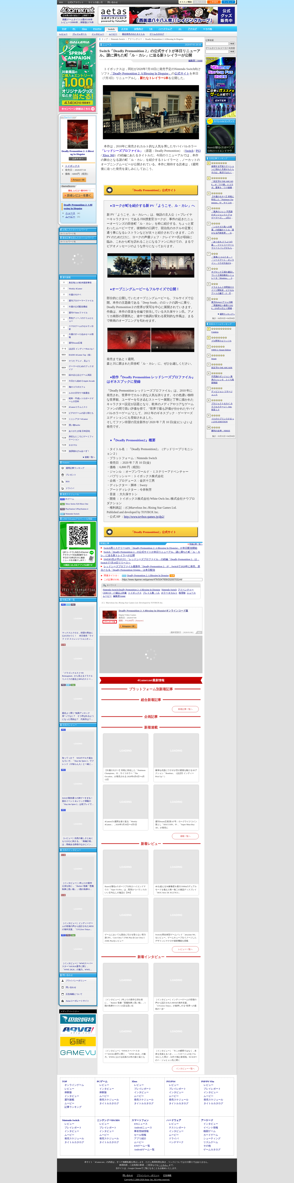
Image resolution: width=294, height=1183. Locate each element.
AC (180, 29)
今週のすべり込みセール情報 (81, 335)
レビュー (63, 34)
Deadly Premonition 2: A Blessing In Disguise (78, 153)
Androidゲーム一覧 (144, 1149)
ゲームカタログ (157, 34)
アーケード (207, 1120)
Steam (214, 358)
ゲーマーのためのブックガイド (81, 368)
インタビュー (98, 34)
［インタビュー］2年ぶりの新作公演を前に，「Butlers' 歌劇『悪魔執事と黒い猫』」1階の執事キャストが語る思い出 (78, 886)
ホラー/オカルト (169, 593)
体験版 (68, 1092)
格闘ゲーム (209, 1131)
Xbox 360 (108, 155)
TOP (64, 29)
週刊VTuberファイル (78, 312)
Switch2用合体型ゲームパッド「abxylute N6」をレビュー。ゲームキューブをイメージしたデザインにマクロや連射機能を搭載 (176, 937)
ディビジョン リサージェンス (221, 393)
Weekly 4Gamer (75, 288)
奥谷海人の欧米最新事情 (80, 282)
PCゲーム (69, 499)
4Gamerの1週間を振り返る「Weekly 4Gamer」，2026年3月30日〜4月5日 (121, 823)
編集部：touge (195, 60)
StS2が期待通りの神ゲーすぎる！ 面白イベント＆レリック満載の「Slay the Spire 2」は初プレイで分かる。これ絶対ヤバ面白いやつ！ (78, 801)
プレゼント (71, 474)
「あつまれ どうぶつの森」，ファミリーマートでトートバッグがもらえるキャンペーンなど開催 (222, 245)
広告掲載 (167, 1175)
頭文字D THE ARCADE (221, 367)
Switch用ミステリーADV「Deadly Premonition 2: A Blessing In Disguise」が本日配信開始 (150, 548)
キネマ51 (73, 445)
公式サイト (181, 73)
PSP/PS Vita (207, 1081)
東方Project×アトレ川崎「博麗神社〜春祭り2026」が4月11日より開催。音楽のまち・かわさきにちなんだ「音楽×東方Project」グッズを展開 (222, 305)
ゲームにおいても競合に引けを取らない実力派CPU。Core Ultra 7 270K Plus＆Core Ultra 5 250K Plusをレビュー (125, 937)
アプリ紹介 (140, 1138)
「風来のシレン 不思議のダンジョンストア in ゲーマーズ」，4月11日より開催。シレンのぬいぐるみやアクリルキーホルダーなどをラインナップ (222, 214)
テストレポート (177, 1127)
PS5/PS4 (97, 29)
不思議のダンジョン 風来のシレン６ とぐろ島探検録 (222, 379)
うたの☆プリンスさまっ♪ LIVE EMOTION (222, 420)
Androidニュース (143, 1127)
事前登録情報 (141, 1131)
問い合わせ (112, 2)
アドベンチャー (186, 589)
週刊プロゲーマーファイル (81, 300)
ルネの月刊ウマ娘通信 (79, 393)
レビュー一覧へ (185, 949)
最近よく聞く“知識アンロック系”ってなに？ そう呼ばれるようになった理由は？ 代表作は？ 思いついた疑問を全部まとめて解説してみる (78, 716)
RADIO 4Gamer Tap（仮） (80, 355)
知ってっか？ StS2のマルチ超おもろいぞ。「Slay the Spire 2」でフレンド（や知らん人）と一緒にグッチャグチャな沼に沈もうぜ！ (78, 761)
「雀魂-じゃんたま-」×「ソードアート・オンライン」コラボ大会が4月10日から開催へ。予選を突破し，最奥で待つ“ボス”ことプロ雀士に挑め (222, 260)
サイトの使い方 (95, 2)
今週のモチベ (75, 294)
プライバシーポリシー (76, 980)
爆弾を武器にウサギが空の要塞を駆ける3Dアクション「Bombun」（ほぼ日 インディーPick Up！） (176, 773)
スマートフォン (140, 1120)
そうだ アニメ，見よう (79, 361)
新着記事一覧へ (185, 709)
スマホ (124, 29)
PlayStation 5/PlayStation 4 (76, 509)
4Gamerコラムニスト (78, 407)
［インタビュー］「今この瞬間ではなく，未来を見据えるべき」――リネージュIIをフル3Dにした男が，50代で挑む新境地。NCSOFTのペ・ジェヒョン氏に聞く (176, 1055)
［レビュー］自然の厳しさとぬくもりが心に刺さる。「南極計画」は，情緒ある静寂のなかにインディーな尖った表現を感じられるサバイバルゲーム (77, 841)
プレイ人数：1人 (151, 593)
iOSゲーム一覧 (142, 1145)
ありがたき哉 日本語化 (79, 431)
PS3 (198, 150)
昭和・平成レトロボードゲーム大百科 (81, 400)
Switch (111, 29)
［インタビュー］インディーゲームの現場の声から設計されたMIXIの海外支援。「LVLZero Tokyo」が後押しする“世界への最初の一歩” (78, 926)
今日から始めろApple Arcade (82, 381)
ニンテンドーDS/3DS (108, 1120)
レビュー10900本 (69, 22)
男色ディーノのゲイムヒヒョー (81, 319)
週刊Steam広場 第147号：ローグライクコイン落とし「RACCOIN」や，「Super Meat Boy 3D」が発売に (176, 824)
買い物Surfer (74, 425)
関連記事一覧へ (195, 544)
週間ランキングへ (227, 314)
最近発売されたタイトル (133, 34)
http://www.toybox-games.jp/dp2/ (144, 516)
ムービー (113, 34)
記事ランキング (73, 1107)
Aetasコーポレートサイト (77, 1001)
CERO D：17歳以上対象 (115, 593)
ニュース (70, 213)
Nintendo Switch (72, 514)
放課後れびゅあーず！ (79, 451)
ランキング (228, 2)
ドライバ (70, 488)
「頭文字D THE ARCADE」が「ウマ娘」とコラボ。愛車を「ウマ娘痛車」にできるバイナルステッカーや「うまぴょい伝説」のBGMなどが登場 (222, 184)
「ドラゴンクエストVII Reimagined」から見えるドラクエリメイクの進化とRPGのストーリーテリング (77, 676)
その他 (207, 1145)
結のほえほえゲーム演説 (80, 375)
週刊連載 (69, 1099)
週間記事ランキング (75, 468)
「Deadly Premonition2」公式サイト (153, 190)
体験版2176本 (87, 22)
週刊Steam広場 (75, 343)
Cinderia (214, 332)
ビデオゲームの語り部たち (81, 413)
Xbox (84, 29)
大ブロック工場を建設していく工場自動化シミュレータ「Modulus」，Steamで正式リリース (222, 275)
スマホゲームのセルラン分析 (81, 327)
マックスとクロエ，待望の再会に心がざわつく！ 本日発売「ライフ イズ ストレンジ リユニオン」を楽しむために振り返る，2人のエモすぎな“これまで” (78, 636)
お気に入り (199, 2)
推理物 (182, 593)
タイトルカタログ (109, 1103)
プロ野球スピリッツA (221, 341)
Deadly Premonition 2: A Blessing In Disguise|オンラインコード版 (153, 610)
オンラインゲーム (74, 1085)
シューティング (211, 1138)
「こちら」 (163, 1165)
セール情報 (140, 1134)
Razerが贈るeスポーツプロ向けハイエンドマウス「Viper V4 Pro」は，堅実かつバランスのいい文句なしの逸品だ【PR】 (125, 889)
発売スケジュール (109, 1099)
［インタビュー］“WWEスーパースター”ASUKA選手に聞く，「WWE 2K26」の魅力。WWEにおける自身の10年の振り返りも (77, 966)
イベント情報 (210, 1127)
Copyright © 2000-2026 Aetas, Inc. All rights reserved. (147, 1179)
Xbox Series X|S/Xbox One (76, 504)
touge (119, 596)
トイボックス (72, 166)
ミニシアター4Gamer (78, 419)
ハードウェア (165, 29)
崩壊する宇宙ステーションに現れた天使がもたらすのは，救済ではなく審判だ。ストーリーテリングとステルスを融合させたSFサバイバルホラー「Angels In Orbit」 (222, 169)
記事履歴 (214, 2)
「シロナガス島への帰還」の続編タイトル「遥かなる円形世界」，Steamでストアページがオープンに (222, 230)
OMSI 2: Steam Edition (221, 350)
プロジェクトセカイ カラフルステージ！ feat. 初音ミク (221, 406)
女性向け (138, 29)
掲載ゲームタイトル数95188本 (77, 19)
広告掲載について (74, 994)
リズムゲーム (210, 1142)
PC (74, 29)
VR (150, 29)
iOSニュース (141, 1123)
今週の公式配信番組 (78, 306)
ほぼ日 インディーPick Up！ (82, 349)
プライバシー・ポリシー (148, 1175)
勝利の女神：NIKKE (220, 430)
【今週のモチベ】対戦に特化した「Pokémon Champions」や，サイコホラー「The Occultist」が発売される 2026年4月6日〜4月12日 (125, 775)
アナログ (192, 29)
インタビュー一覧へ (185, 1068)
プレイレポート (79, 34)
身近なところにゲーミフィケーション (81, 438)
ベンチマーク (176, 1142)
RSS (61, 2)
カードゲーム (210, 1134)
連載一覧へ (90, 457)
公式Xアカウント (76, 2)
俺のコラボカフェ (77, 387)
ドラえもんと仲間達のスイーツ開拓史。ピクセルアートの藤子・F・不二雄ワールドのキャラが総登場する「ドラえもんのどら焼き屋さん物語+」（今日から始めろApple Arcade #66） (222, 290)
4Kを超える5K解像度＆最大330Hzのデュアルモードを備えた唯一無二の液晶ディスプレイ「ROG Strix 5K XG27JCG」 (176, 889)
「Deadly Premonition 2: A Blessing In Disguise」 (140, 73)
